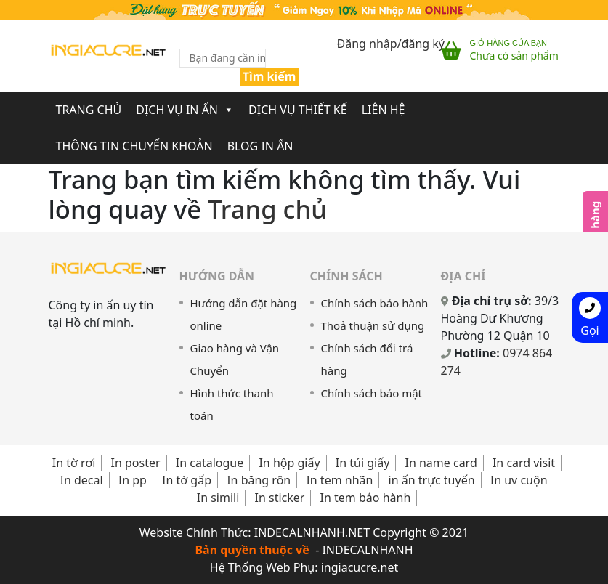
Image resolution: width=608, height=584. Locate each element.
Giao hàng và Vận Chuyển (235, 359)
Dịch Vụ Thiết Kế (297, 110)
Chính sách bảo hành (375, 303)
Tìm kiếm (269, 76)
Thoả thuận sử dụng (373, 325)
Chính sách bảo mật (372, 393)
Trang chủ (89, 110)
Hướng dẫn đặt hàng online (243, 314)
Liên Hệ (383, 110)
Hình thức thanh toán (232, 404)
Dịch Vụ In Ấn (185, 110)
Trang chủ (267, 209)
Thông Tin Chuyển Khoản (134, 146)
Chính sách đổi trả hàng (367, 359)
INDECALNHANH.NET (312, 532)
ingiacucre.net (360, 567)
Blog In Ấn (260, 146)
